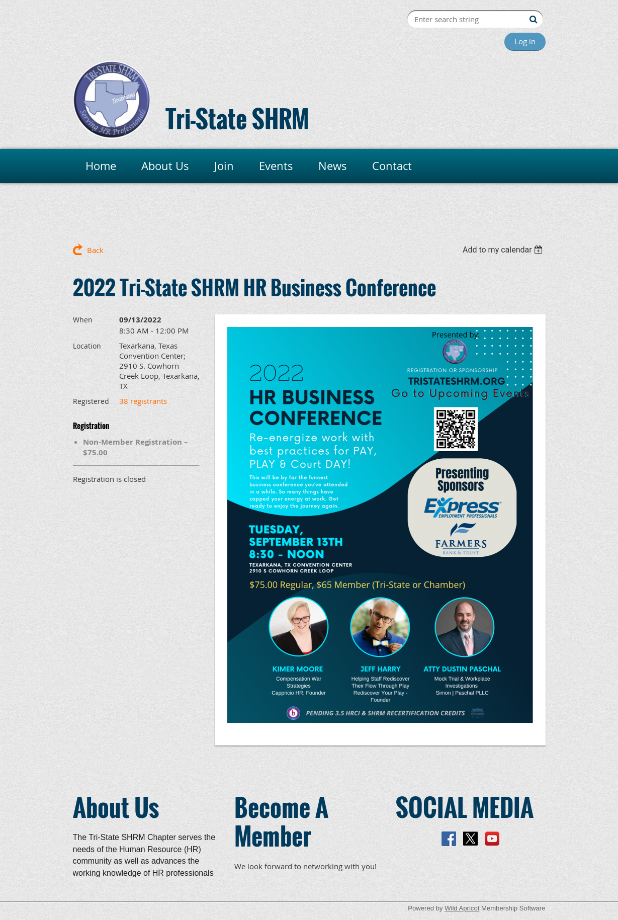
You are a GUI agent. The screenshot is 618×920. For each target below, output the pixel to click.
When (83, 319)
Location (87, 346)
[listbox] (504, 249)
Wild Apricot (462, 908)
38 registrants (143, 401)
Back (95, 250)
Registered (91, 401)
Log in (525, 41)
